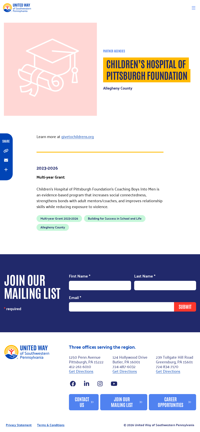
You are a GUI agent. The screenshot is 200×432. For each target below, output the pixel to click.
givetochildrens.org (77, 136)
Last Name (144, 276)
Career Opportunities (170, 402)
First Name (79, 276)
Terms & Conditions (50, 425)
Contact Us (82, 402)
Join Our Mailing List (122, 402)
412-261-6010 (80, 366)
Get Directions (81, 371)
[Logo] (17, 8)
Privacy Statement (19, 425)
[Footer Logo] (35, 377)
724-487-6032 (124, 366)
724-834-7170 (167, 366)
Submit (185, 306)
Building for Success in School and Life (115, 218)
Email (75, 297)
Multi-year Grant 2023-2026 (59, 218)
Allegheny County (52, 227)
